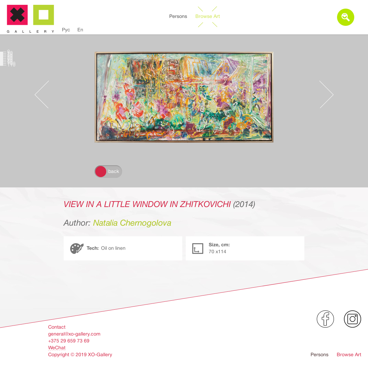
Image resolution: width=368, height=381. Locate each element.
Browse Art (207, 16)
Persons (178, 16)
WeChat (56, 347)
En (80, 29)
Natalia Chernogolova (132, 223)
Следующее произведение (323, 94)
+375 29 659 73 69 (68, 340)
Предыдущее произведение (45, 94)
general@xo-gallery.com (74, 334)
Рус (66, 29)
